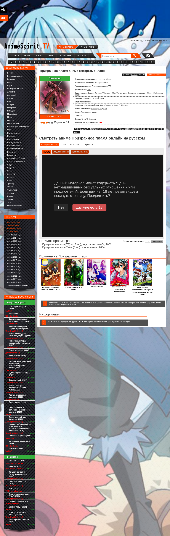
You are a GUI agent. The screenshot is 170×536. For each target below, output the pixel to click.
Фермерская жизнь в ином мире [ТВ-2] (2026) (19, 320)
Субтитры (99, 98)
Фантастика (12, 190)
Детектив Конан (16, 449)
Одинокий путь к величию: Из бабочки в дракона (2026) (19, 410)
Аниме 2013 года (14, 273)
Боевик (10, 73)
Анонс (51, 55)
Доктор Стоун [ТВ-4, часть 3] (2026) (18, 513)
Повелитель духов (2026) (20, 436)
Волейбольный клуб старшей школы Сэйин (51, 288)
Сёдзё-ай (11, 168)
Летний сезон (12, 232)
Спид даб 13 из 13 (61, 152)
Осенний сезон (13, 222)
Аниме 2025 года (14, 235)
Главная (15, 55)
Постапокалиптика (15, 149)
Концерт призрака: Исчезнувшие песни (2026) (18, 474)
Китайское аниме (14, 206)
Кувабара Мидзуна (99, 109)
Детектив (11, 92)
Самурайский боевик (16, 158)
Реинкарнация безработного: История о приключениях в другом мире (142, 290)
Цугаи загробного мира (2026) (19, 374)
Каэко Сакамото (106, 105)
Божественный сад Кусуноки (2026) (17, 418)
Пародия (11, 136)
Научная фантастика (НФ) (18, 127)
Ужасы (10, 187)
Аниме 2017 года (14, 260)
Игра (9, 101)
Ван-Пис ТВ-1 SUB (17, 461)
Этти (9, 203)
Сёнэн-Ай (11, 174)
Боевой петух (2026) (18, 507)
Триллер (10, 184)
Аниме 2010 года (14, 282)
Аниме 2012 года (14, 276)
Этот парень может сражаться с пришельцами (119, 288)
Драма (10, 98)
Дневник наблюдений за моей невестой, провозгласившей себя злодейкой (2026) (20, 427)
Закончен (54, 78)
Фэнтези (10, 193)
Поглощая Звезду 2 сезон (17, 307)
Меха (9, 117)
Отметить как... (55, 116)
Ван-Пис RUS (15, 466)
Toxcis (134, 75)
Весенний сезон (14, 228)
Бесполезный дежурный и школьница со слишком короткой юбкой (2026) (20, 364)
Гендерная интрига (15, 89)
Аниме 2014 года (14, 270)
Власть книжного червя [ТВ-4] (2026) (19, 495)
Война (10, 82)
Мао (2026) (13, 488)
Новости (81, 55)
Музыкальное (13, 123)
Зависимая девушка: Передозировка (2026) (18, 327)
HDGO (46, 152)
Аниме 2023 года (14, 241)
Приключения (13, 139)
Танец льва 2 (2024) (17, 402)
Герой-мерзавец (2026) (19, 350)
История (10, 104)
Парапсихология (14, 133)
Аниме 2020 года (14, 251)
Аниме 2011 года (14, 279)
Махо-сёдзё (12, 114)
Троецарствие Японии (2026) (19, 521)
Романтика (11, 155)
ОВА (9, 130)
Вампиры (11, 79)
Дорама (38, 55)
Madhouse (86, 102)
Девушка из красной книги (73, 288)
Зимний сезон (13, 225)
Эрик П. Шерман (121, 105)
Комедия (11, 111)
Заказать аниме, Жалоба (17, 285)
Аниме (27, 55)
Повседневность (14, 142)
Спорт (9, 180)
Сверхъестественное (16, 161)
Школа (10, 196)
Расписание (65, 55)
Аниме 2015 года (14, 266)
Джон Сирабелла (91, 105)
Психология (12, 152)
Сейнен (10, 177)
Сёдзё (10, 165)
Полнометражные (14, 146)
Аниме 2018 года (14, 257)
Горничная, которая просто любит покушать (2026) (19, 343)
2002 (89, 90)
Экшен (10, 199)
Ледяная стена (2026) (18, 501)
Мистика (10, 120)
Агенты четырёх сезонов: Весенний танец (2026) (17, 388)
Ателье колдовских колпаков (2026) (17, 396)
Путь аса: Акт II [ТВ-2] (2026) (18, 482)
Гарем (9, 86)
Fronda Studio (88, 98)
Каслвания (13, 314)
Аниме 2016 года (14, 263)
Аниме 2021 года (14, 247)
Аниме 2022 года (14, 244)
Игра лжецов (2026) (17, 356)
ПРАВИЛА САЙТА (159, 41)
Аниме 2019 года (14, 254)
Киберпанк (11, 108)
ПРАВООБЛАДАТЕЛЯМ (140, 41)
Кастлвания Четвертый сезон (19, 442)
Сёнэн (10, 171)
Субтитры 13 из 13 (80, 152)
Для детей (11, 95)
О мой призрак (96, 285)
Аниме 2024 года (14, 238)
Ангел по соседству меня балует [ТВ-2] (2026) (20, 335)
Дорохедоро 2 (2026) (18, 380)
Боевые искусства (14, 76)
